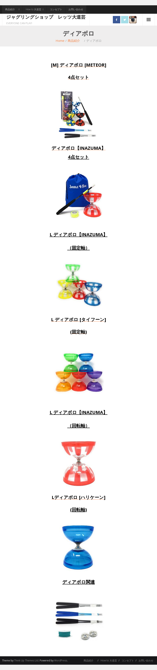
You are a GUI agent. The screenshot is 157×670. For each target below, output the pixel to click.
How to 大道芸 (33, 9)
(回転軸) (78, 509)
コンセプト (56, 9)
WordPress (60, 660)
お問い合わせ (75, 9)
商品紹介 (11, 9)
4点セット (78, 157)
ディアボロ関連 (78, 582)
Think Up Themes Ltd (26, 660)
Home (60, 41)
